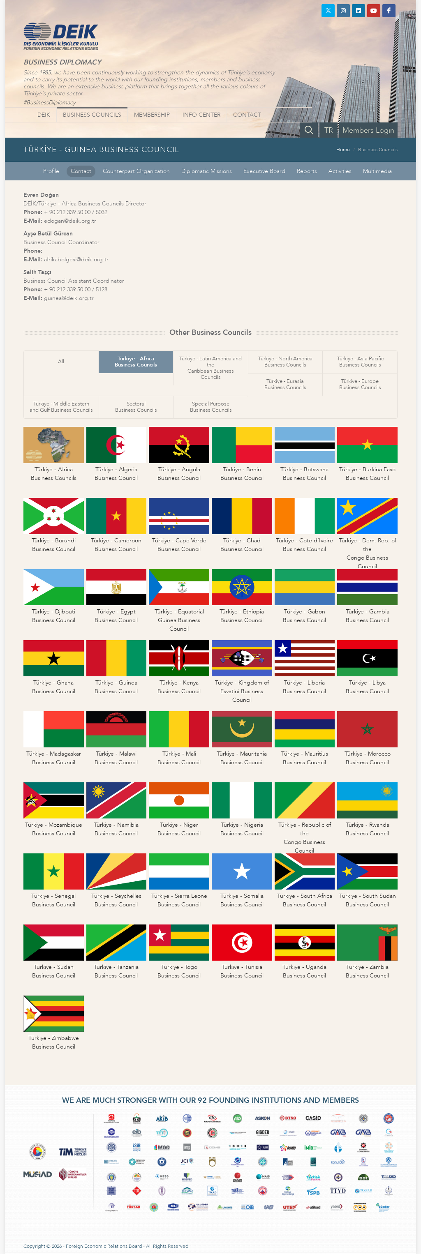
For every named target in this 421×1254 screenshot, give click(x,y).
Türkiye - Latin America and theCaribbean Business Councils (210, 368)
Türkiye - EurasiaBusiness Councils (285, 384)
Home (343, 149)
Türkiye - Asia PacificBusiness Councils (360, 362)
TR (328, 130)
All (61, 361)
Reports (307, 171)
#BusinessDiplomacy (49, 102)
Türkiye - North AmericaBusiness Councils (285, 362)
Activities (340, 171)
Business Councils (378, 149)
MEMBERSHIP (152, 115)
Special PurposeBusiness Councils (211, 407)
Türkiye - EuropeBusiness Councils (360, 384)
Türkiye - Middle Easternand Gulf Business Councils (61, 407)
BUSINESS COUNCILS (92, 115)
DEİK (43, 115)
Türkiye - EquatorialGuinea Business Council (179, 620)
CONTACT (247, 115)
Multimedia (377, 171)
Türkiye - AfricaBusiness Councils (136, 362)
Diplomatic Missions (206, 171)
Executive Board (264, 171)
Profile (51, 171)
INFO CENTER (201, 115)
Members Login (368, 130)
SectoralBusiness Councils (136, 407)
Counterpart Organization (136, 171)
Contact (81, 171)
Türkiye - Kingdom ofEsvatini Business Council (242, 691)
